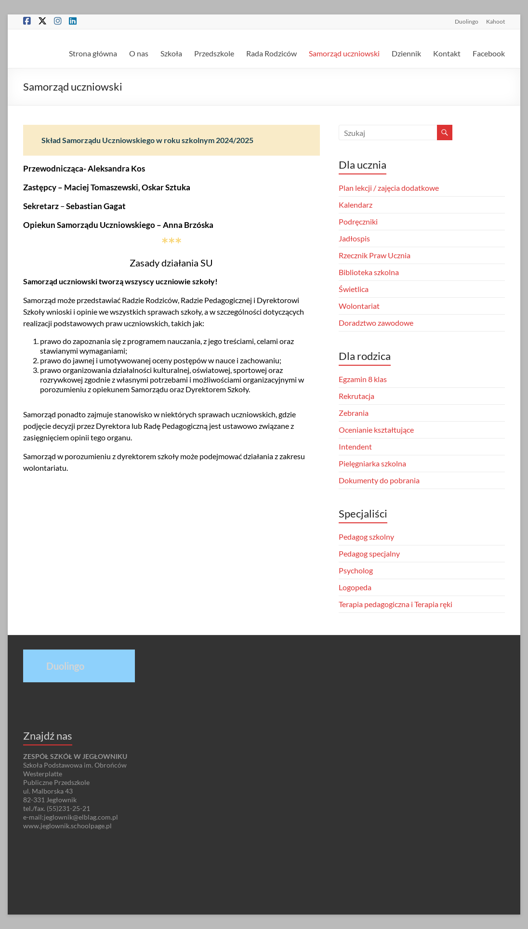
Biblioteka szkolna (369, 272)
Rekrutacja (356, 395)
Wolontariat (359, 305)
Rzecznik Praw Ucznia (374, 255)
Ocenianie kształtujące (376, 429)
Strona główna (93, 53)
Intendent (355, 446)
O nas (138, 53)
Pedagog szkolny (366, 536)
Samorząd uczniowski (344, 53)
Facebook (489, 53)
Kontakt (447, 53)
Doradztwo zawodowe (376, 322)
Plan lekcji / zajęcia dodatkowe (389, 187)
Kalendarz (355, 204)
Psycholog (356, 570)
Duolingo (466, 21)
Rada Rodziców (271, 53)
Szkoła (171, 53)
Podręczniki (358, 221)
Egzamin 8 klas (363, 379)
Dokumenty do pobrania (379, 480)
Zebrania (354, 412)
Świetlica (354, 288)
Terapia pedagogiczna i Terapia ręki (395, 604)
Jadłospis (354, 238)
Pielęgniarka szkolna (372, 463)
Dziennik (406, 53)
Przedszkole (214, 53)
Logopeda (355, 587)
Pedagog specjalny (369, 553)
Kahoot (495, 21)
